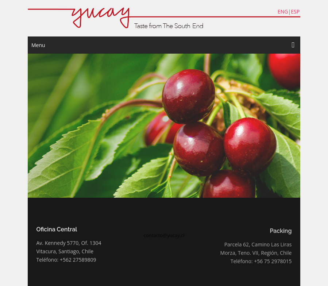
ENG (283, 11)
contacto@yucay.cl (164, 237)
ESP (295, 11)
